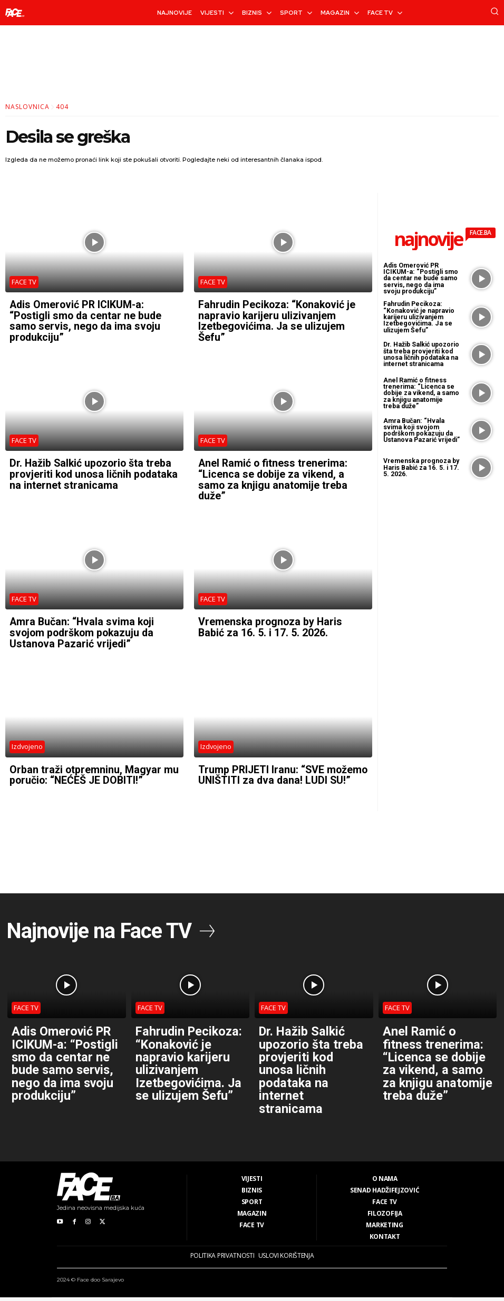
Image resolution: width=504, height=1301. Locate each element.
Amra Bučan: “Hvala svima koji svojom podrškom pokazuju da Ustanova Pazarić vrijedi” (83, 629)
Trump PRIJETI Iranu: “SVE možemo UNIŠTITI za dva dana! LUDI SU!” (273, 776)
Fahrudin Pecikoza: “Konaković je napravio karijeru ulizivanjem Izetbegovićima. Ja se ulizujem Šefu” (278, 320)
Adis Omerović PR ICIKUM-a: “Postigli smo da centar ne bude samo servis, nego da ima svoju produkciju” (86, 320)
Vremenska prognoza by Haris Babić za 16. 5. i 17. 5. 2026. (271, 623)
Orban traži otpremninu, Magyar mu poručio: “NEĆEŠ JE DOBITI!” (94, 770)
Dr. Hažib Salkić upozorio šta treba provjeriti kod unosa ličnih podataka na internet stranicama (92, 472)
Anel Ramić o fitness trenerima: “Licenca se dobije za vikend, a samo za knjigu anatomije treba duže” (273, 477)
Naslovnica (27, 106)
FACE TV (24, 281)
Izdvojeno (27, 742)
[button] (494, 11)
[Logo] (14, 12)
